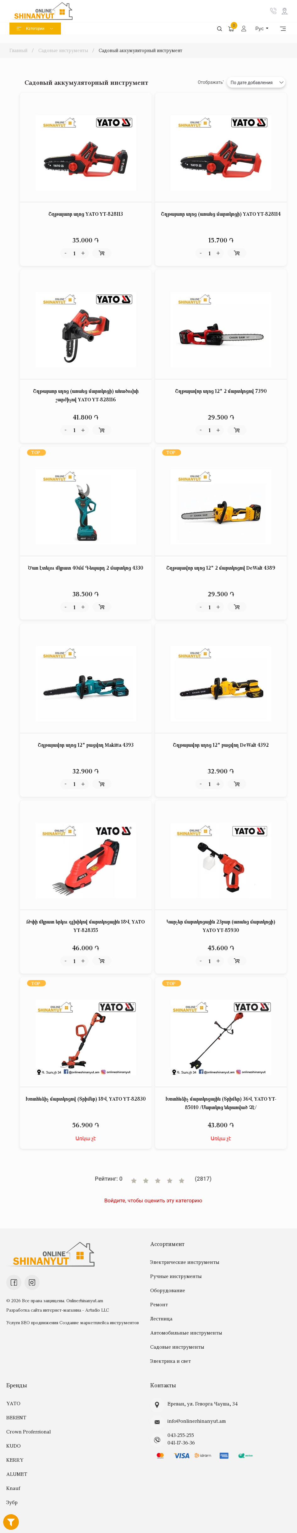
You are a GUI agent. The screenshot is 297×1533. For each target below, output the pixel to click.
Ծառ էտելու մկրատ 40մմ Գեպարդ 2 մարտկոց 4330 (85, 568)
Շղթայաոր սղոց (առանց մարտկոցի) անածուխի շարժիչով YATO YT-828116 (86, 395)
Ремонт (159, 1304)
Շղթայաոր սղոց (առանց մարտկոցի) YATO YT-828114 (221, 214)
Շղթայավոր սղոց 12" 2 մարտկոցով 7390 (221, 391)
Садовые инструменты (63, 50)
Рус (260, 28)
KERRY (15, 1459)
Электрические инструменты (184, 1262)
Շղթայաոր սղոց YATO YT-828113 (85, 214)
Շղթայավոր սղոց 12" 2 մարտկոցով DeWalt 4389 (220, 568)
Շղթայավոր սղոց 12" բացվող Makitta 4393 (86, 745)
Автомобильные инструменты (186, 1332)
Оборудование (167, 1290)
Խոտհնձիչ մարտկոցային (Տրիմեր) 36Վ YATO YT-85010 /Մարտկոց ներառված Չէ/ (221, 1103)
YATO (13, 1403)
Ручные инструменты (176, 1276)
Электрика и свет (170, 1360)
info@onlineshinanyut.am (197, 1420)
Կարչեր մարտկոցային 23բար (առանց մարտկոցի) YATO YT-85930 (221, 925)
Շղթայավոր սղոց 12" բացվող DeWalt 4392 (221, 745)
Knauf (13, 1488)
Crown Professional (28, 1431)
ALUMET (16, 1474)
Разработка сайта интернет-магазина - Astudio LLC (57, 1310)
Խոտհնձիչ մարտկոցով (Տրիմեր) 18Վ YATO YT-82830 (86, 1099)
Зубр (12, 1502)
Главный (19, 50)
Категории (35, 28)
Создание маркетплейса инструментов (99, 1322)
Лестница (161, 1318)
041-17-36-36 (181, 1442)
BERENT (16, 1417)
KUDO (13, 1445)
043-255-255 (181, 1435)
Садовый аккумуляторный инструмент (140, 50)
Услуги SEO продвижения (32, 1322)
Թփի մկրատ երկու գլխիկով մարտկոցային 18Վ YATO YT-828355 (85, 925)
